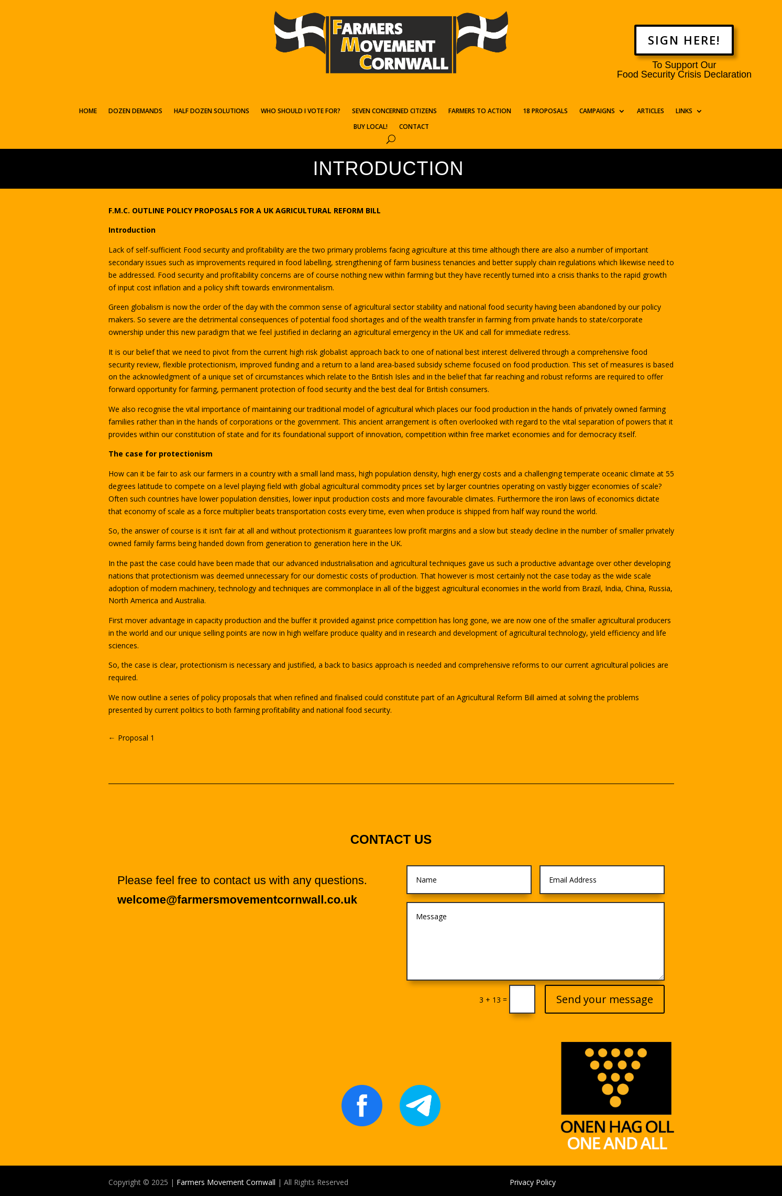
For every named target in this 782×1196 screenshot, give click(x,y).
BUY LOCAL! (371, 127)
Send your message (604, 999)
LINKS (684, 111)
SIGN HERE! (684, 40)
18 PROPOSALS (545, 111)
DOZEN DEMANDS (135, 111)
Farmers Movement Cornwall (226, 1182)
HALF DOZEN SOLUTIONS (211, 111)
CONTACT (414, 127)
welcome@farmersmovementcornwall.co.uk (237, 899)
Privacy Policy (533, 1182)
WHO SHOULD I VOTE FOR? (300, 111)
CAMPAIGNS (597, 111)
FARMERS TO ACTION (479, 111)
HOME (88, 111)
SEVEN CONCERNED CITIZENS (394, 111)
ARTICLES (650, 111)
